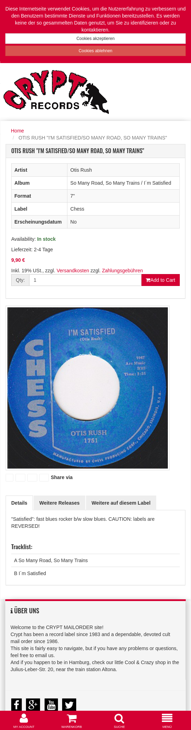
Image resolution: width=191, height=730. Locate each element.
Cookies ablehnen (95, 50)
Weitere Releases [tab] (59, 503)
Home (17, 131)
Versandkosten (73, 270)
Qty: (20, 280)
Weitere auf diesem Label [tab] (121, 503)
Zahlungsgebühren (122, 270)
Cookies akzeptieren (96, 38)
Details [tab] (19, 503)
